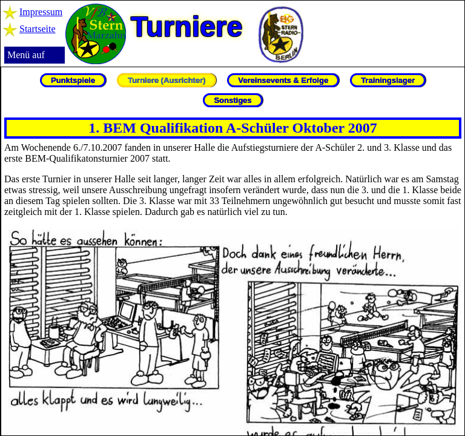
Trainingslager (388, 80)
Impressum (40, 12)
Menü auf (26, 55)
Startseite (37, 29)
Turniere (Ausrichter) (166, 80)
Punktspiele (73, 80)
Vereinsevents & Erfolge (283, 80)
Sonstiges (232, 100)
